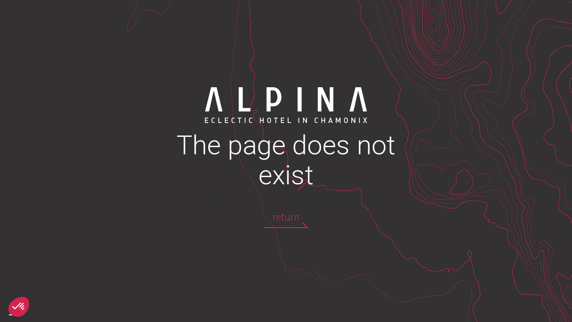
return (286, 217)
